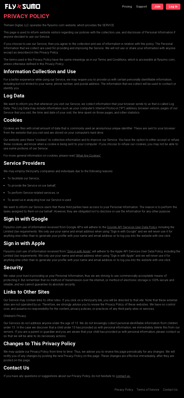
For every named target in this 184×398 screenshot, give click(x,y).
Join (157, 6)
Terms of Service (148, 389)
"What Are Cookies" (88, 155)
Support (141, 6)
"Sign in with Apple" (78, 251)
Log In (173, 6)
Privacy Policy (124, 389)
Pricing (127, 6)
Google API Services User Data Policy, (132, 227)
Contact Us (170, 389)
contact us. (123, 376)
